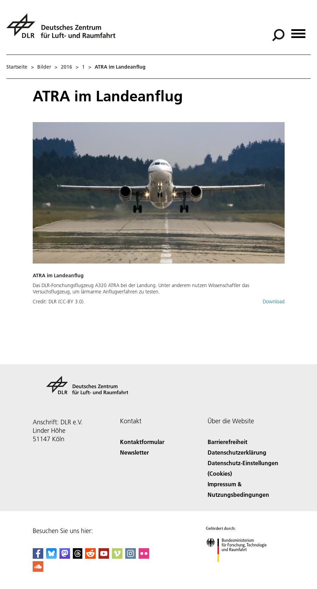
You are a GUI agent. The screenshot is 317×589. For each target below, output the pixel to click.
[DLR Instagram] (130, 556)
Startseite (16, 66)
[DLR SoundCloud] (38, 569)
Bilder (44, 66)
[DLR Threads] (78, 556)
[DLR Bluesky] (51, 556)
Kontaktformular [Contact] (142, 441)
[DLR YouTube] (104, 556)
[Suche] (278, 35)
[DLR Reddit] (90, 556)
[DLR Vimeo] (117, 556)
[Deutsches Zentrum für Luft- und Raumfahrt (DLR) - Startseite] (63, 29)
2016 (66, 66)
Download (274, 301)
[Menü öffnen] (298, 31)
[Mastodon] (64, 556)
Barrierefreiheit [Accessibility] (227, 441)
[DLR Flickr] (144, 556)
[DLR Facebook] (38, 556)
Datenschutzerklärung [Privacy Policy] (237, 452)
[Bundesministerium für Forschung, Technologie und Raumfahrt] (240, 568)
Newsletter (134, 452)
